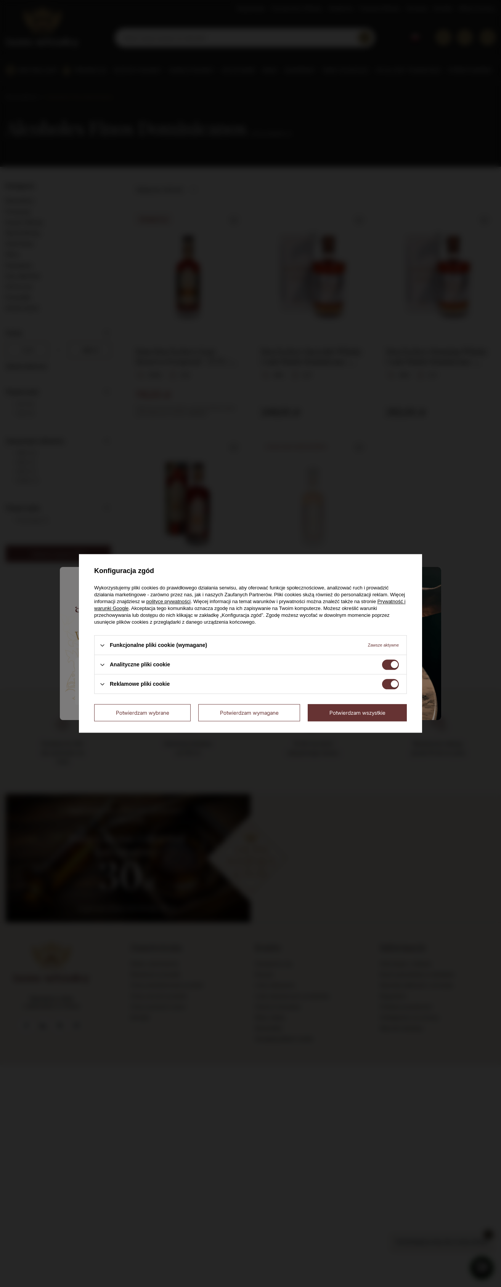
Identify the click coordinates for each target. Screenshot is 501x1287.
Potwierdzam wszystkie (357, 712)
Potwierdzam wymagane (249, 712)
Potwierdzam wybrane (142, 712)
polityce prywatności (168, 601)
